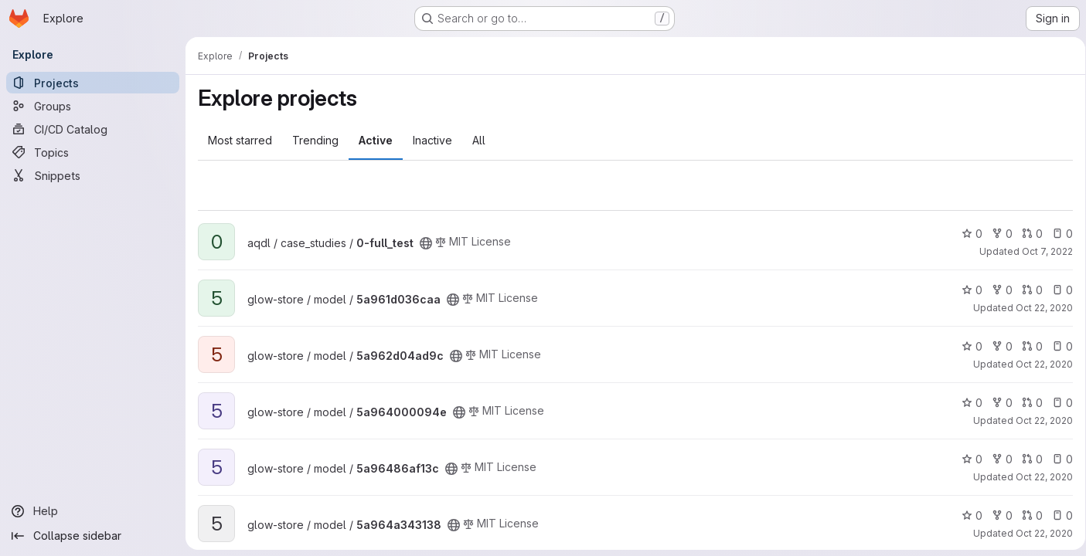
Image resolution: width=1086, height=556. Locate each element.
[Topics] (92, 152)
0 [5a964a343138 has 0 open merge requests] (1026, 515)
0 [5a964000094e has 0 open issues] (1057, 402)
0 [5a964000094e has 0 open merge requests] (1026, 402)
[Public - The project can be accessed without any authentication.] (426, 243)
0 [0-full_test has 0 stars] (966, 233)
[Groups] (92, 106)
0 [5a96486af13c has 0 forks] (996, 459)
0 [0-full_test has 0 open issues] (1057, 233)
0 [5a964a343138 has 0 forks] (996, 515)
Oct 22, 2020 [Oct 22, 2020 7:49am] (1038, 364)
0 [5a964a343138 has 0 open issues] (1057, 515)
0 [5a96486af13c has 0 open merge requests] (1026, 459)
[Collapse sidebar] (92, 536)
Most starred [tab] (240, 140)
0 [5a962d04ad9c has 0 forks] (996, 346)
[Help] (92, 511)
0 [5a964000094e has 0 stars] (966, 402)
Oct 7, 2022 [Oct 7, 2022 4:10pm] (1041, 251)
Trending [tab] (315, 140)
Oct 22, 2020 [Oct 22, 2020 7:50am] (1038, 533)
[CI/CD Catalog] (92, 129)
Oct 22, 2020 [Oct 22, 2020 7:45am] (1038, 308)
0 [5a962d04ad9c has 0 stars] (966, 346)
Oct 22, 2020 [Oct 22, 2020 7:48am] (1038, 477)
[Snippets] (92, 175)
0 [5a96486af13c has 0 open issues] (1057, 459)
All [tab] (478, 140)
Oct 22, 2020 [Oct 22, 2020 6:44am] (1038, 420)
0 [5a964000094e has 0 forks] (996, 402)
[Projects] (92, 82)
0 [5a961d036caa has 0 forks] (996, 290)
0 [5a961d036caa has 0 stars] (966, 290)
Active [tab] (376, 140)
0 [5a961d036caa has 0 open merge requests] (1026, 290)
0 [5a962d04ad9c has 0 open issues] (1057, 346)
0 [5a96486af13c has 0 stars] (966, 459)
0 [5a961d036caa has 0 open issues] (1057, 290)
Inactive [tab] (432, 140)
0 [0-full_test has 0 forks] (996, 233)
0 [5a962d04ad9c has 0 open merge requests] (1026, 346)
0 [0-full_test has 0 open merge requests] (1026, 233)
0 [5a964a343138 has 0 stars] (966, 515)
